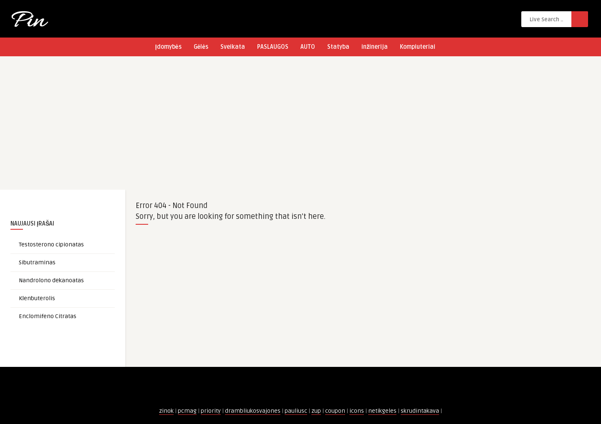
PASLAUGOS (272, 46)
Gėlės (201, 46)
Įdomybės (168, 46)
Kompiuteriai (417, 46)
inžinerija (374, 46)
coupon (335, 410)
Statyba (338, 46)
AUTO (307, 46)
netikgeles (382, 410)
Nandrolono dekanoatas (51, 280)
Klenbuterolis (37, 298)
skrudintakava (420, 410)
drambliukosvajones (252, 410)
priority (211, 410)
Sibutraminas (37, 262)
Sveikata (232, 46)
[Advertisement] (300, 127)
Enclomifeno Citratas (47, 316)
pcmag (187, 410)
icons (356, 410)
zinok (166, 410)
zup (316, 410)
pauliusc (296, 410)
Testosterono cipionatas (51, 244)
